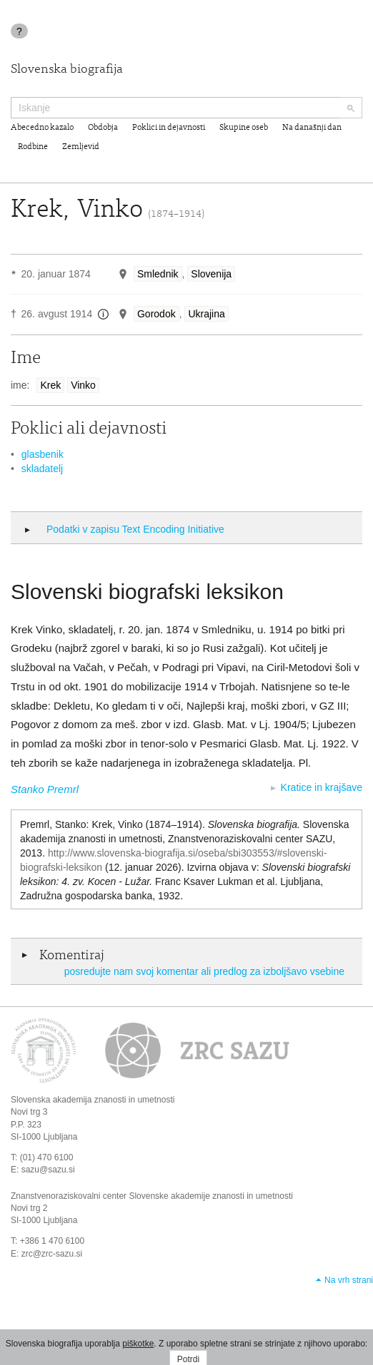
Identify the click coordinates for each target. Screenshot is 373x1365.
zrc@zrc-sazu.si (52, 1254)
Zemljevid (80, 147)
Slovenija (211, 274)
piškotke (138, 1344)
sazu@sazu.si (48, 1170)
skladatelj (42, 468)
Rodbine (33, 147)
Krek (50, 385)
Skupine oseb (243, 127)
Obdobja (103, 127)
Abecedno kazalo (42, 127)
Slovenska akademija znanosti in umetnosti (92, 1100)
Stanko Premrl (45, 789)
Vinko (83, 385)
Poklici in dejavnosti (168, 127)
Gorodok (156, 313)
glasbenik (42, 454)
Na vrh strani (348, 1280)
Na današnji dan (312, 127)
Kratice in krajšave (321, 787)
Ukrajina (206, 313)
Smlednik (158, 274)
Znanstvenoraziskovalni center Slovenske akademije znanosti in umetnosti (152, 1196)
